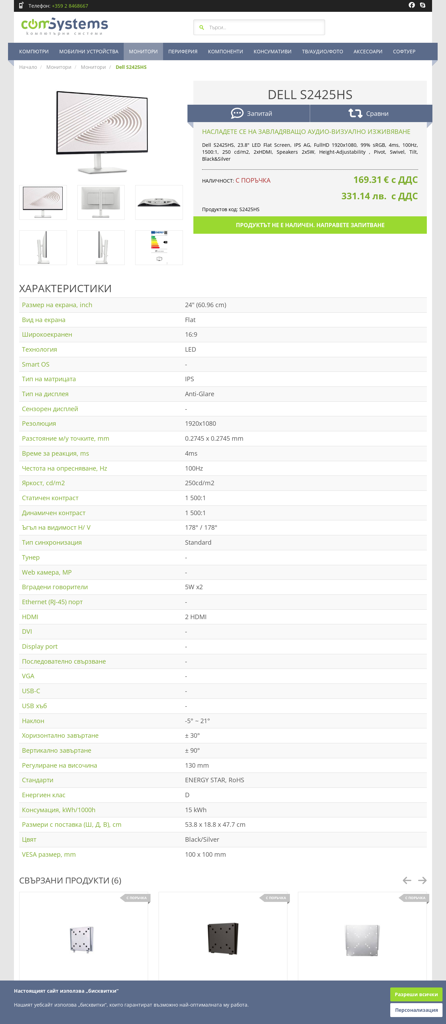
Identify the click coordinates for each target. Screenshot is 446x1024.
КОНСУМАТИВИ (273, 51)
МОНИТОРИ (143, 51)
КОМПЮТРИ (34, 51)
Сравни (368, 114)
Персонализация (416, 1010)
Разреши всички (416, 994)
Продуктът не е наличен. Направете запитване (310, 225)
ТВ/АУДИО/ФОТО (322, 51)
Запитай (251, 114)
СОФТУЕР (404, 51)
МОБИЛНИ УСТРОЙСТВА (88, 51)
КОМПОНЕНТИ (225, 51)
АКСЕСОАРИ (368, 51)
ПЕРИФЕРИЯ (183, 51)
